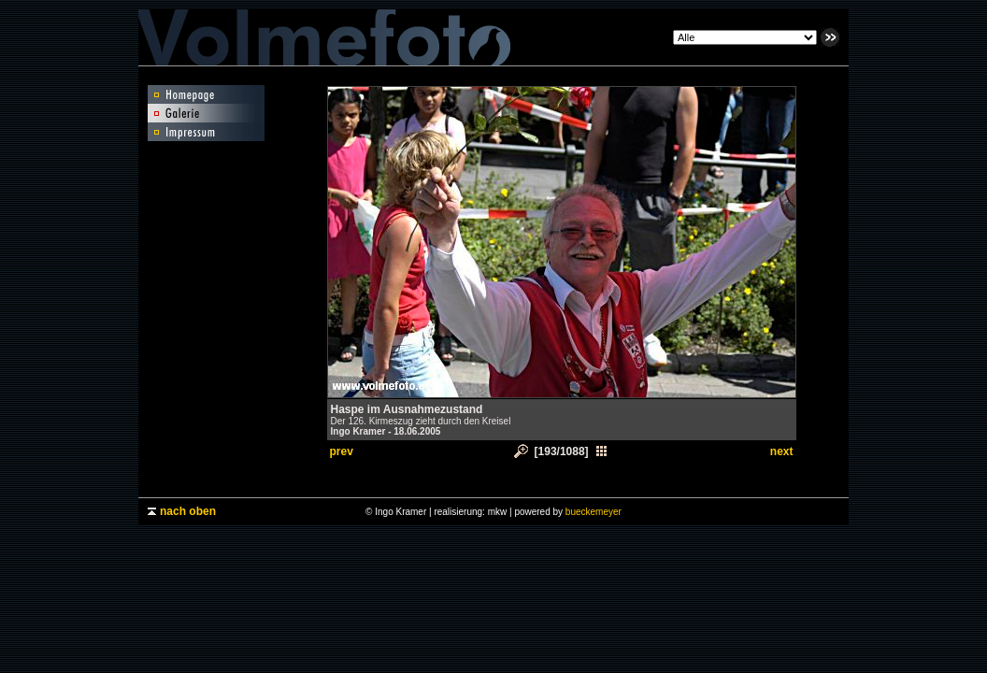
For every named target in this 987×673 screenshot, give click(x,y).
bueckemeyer (593, 512)
